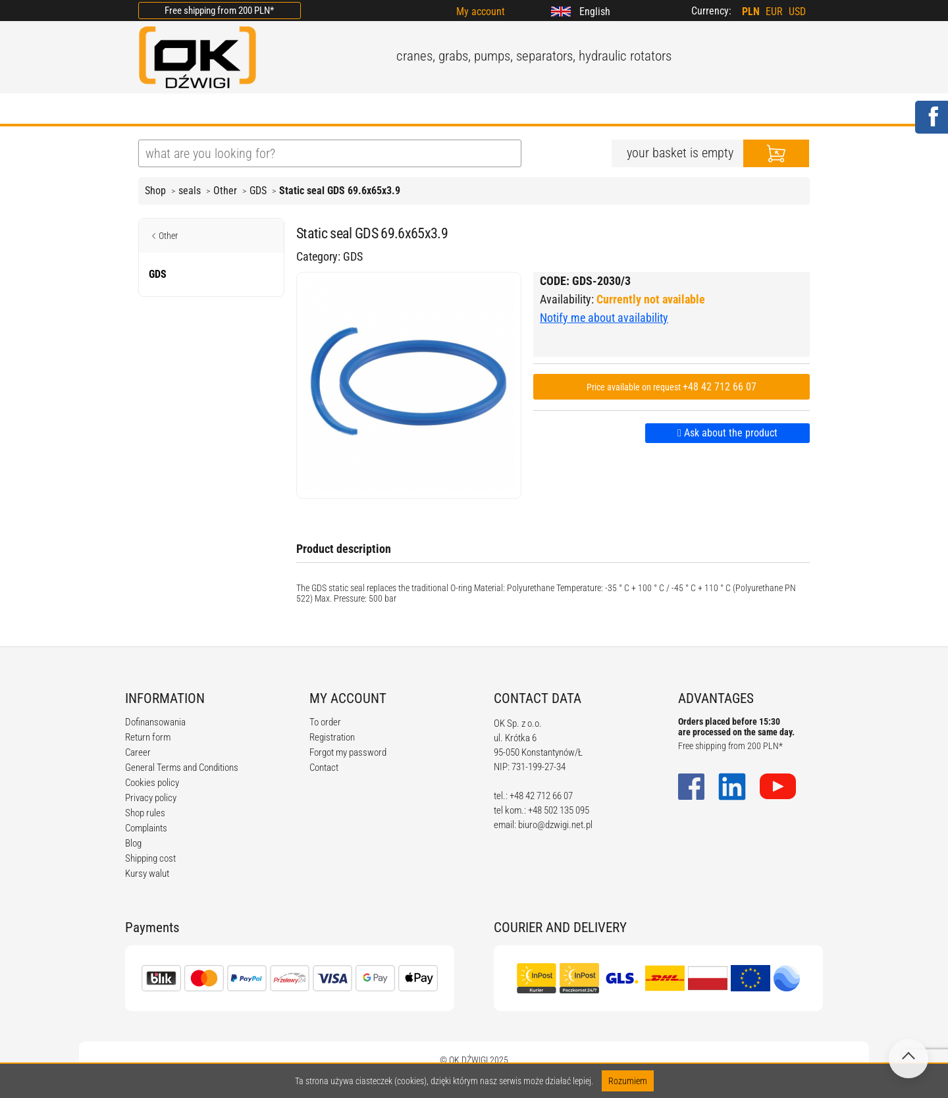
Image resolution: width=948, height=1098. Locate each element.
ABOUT (215, 110)
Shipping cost (150, 858)
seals (189, 190)
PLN (751, 11)
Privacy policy (150, 798)
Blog (133, 843)
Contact (323, 767)
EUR (774, 11)
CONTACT (602, 110)
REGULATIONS (412, 110)
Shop (155, 190)
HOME (154, 110)
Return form (148, 737)
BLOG (335, 110)
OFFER (276, 110)
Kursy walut (147, 873)
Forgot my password (347, 752)
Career (138, 752)
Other (225, 190)
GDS (258, 190)
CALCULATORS (512, 110)
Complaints (146, 828)
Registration (332, 737)
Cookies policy (152, 783)
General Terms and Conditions (181, 767)
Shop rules (145, 813)
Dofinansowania (155, 722)
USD (797, 11)
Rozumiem (627, 1081)
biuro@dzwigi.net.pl (555, 825)
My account (480, 11)
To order (325, 722)
